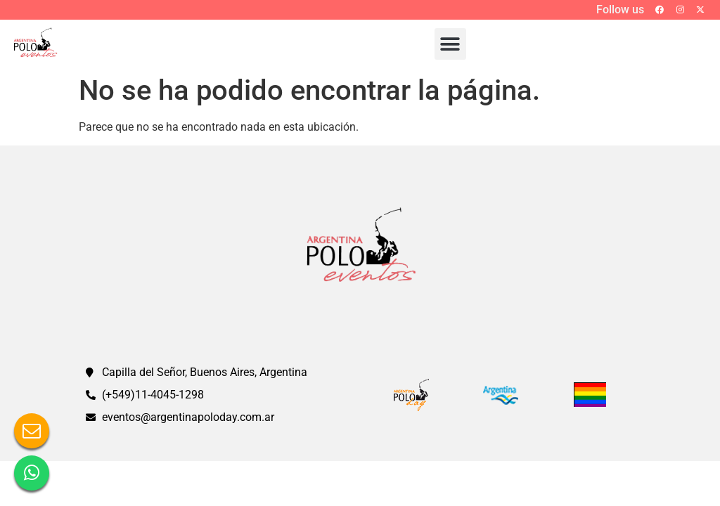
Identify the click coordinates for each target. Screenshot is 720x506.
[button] (450, 44)
